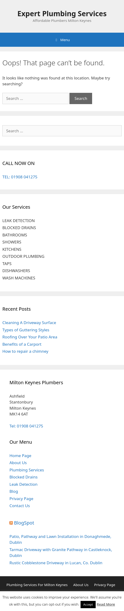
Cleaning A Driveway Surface (29, 322)
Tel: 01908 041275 (26, 426)
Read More (106, 604)
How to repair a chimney (25, 351)
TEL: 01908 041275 (19, 177)
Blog (13, 491)
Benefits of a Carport (21, 344)
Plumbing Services (26, 470)
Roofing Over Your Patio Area (29, 337)
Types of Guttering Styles (25, 330)
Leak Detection (23, 484)
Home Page (20, 455)
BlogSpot (24, 523)
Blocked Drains (23, 477)
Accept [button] (88, 604)
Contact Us (19, 505)
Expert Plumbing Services (62, 13)
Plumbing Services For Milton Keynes (37, 584)
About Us (18, 462)
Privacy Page (21, 498)
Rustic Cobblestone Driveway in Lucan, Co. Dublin (56, 562)
